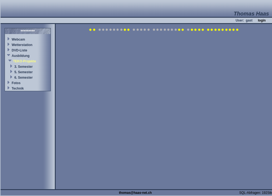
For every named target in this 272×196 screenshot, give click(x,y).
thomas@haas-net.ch (135, 193)
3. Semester (23, 67)
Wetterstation (22, 45)
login (262, 20)
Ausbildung (21, 56)
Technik (18, 88)
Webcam (18, 39)
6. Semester (23, 77)
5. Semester (23, 72)
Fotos (16, 83)
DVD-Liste (19, 50)
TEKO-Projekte (24, 61)
